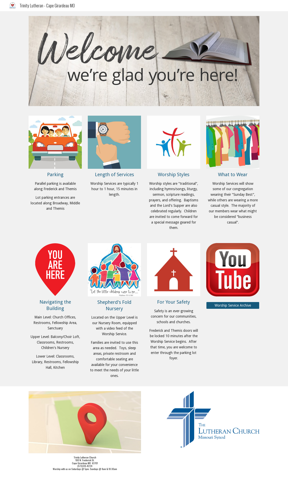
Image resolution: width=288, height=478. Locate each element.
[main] (55, 191)
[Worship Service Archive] (232, 305)
